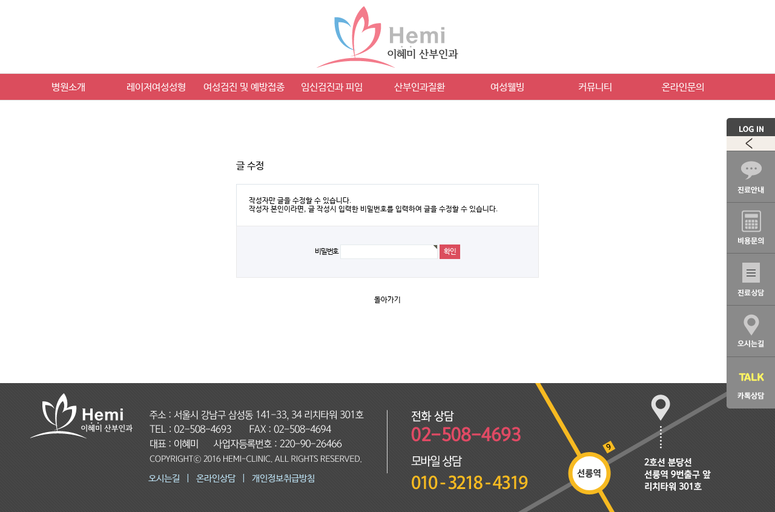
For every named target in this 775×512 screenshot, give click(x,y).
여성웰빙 (507, 87)
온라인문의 (683, 87)
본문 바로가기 (0, 0)
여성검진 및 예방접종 (244, 87)
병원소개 (68, 87)
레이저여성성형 (156, 87)
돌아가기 (387, 300)
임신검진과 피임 (332, 87)
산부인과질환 (419, 87)
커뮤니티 (595, 87)
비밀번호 (326, 252)
